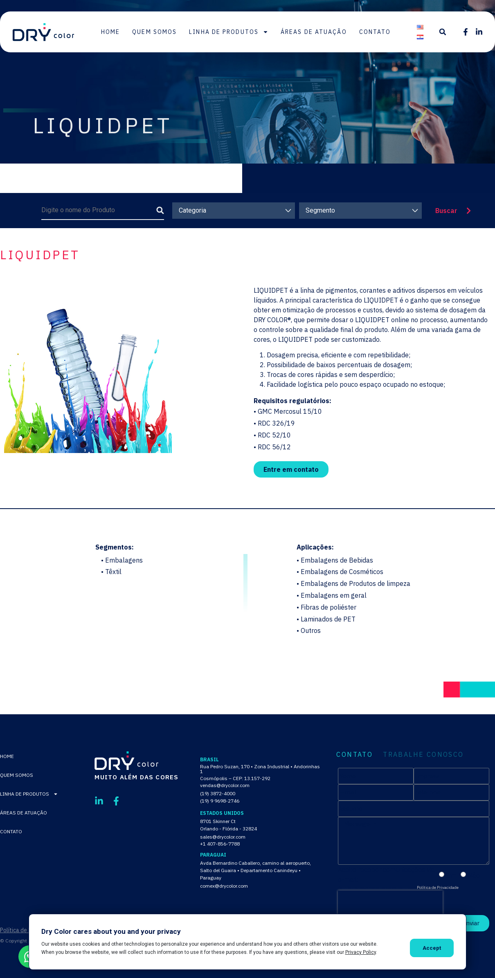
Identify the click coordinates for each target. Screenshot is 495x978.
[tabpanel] (413, 849)
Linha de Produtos (228, 32)
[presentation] (390, 903)
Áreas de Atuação (314, 32)
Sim (451, 875)
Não (474, 875)
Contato (375, 32)
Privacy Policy (360, 952)
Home (110, 32)
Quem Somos (154, 32)
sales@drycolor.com (222, 837)
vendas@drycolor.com (225, 785)
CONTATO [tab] (354, 754)
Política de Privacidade (438, 887)
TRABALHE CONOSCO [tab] (423, 754)
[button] (442, 32)
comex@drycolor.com (224, 886)
